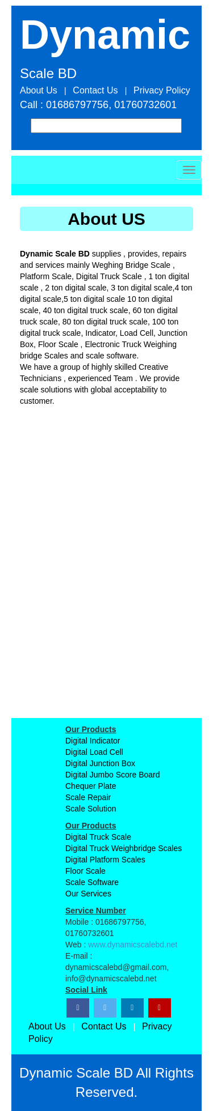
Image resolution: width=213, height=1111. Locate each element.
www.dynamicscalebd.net (132, 944)
